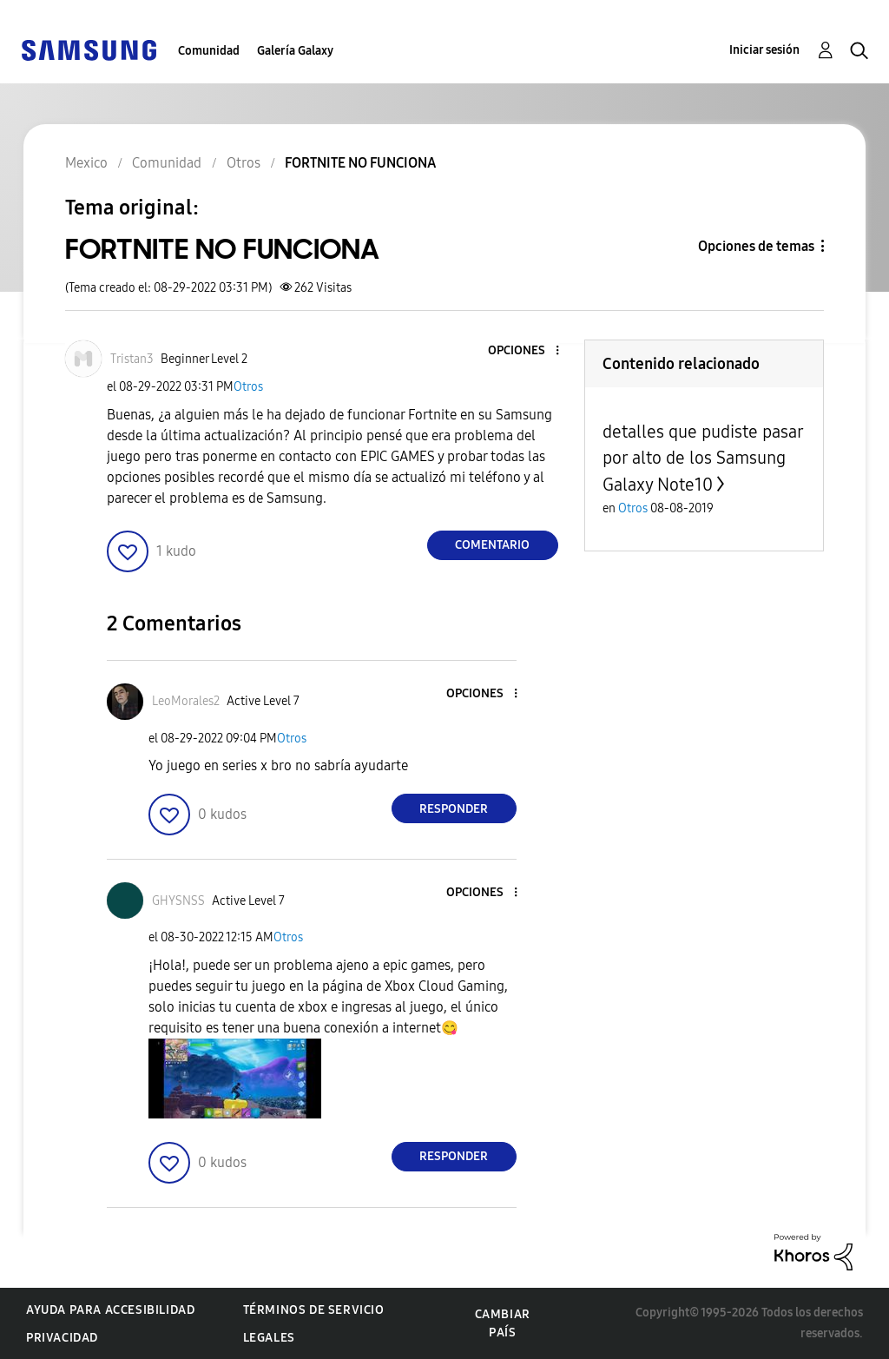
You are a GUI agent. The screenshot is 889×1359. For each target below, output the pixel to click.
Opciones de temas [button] (756, 246)
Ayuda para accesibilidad (110, 1310)
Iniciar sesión (764, 50)
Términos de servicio (314, 1310)
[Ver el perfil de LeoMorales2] (186, 701)
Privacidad (62, 1337)
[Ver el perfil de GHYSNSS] (178, 901)
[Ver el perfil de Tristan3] (132, 359)
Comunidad (209, 50)
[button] (527, 351)
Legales (269, 1337)
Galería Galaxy (295, 50)
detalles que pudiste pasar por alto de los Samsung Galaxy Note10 (703, 458)
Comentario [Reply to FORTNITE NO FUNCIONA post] (492, 545)
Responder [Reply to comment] (453, 809)
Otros (248, 386)
